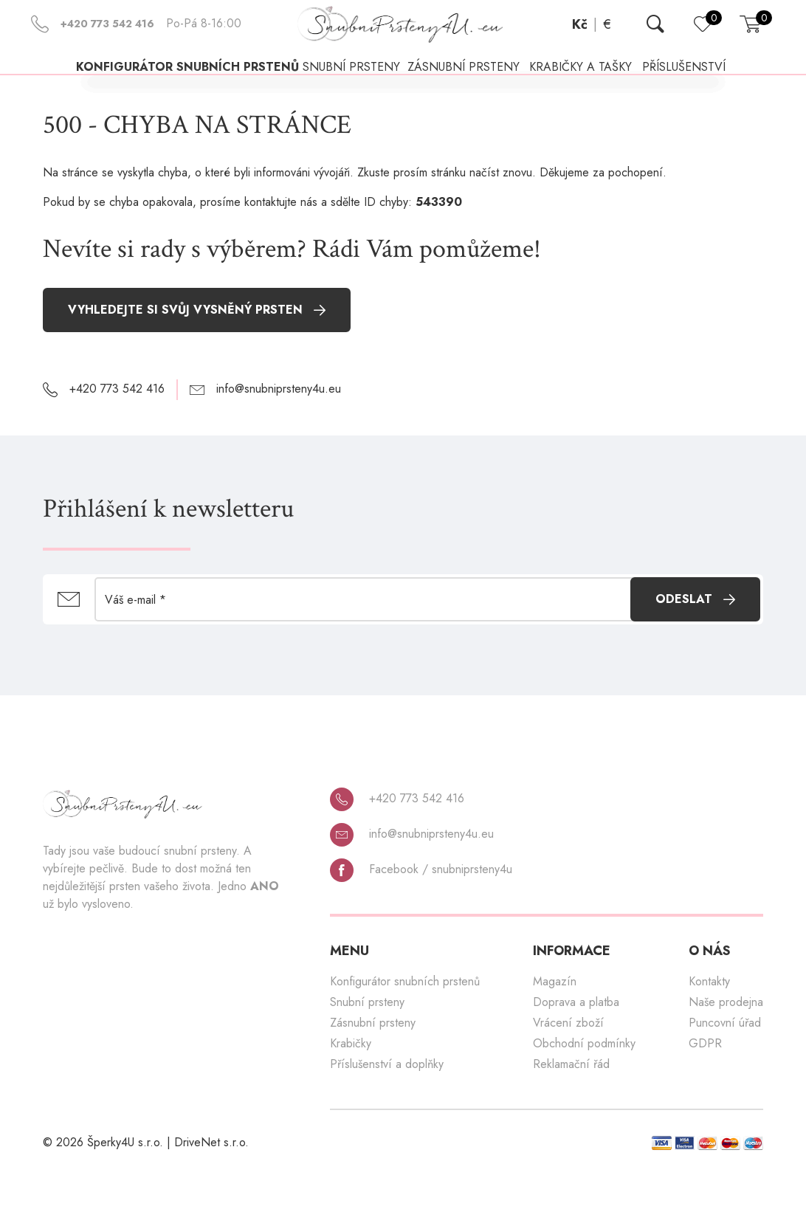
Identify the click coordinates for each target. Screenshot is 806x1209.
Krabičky (350, 1077)
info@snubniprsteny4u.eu (412, 868)
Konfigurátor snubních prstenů (164, 85)
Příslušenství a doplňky (387, 1097)
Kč (580, 24)
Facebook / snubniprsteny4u (421, 903)
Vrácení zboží (568, 1056)
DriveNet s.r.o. (211, 1176)
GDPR (705, 1077)
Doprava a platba (576, 1035)
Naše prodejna (726, 1035)
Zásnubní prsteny (373, 1056)
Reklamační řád (571, 1097)
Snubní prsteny (367, 1035)
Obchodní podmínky (584, 1077)
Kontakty (709, 1015)
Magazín (554, 1015)
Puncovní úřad (725, 1056)
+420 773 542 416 (397, 832)
